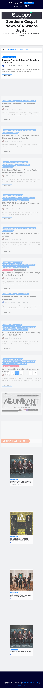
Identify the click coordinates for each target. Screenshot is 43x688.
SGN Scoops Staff (10, 65)
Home (4, 49)
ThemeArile (21, 685)
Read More (7, 76)
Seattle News (34, 683)
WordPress (25, 683)
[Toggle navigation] (21, 42)
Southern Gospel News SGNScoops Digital (21, 26)
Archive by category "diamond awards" (19, 49)
